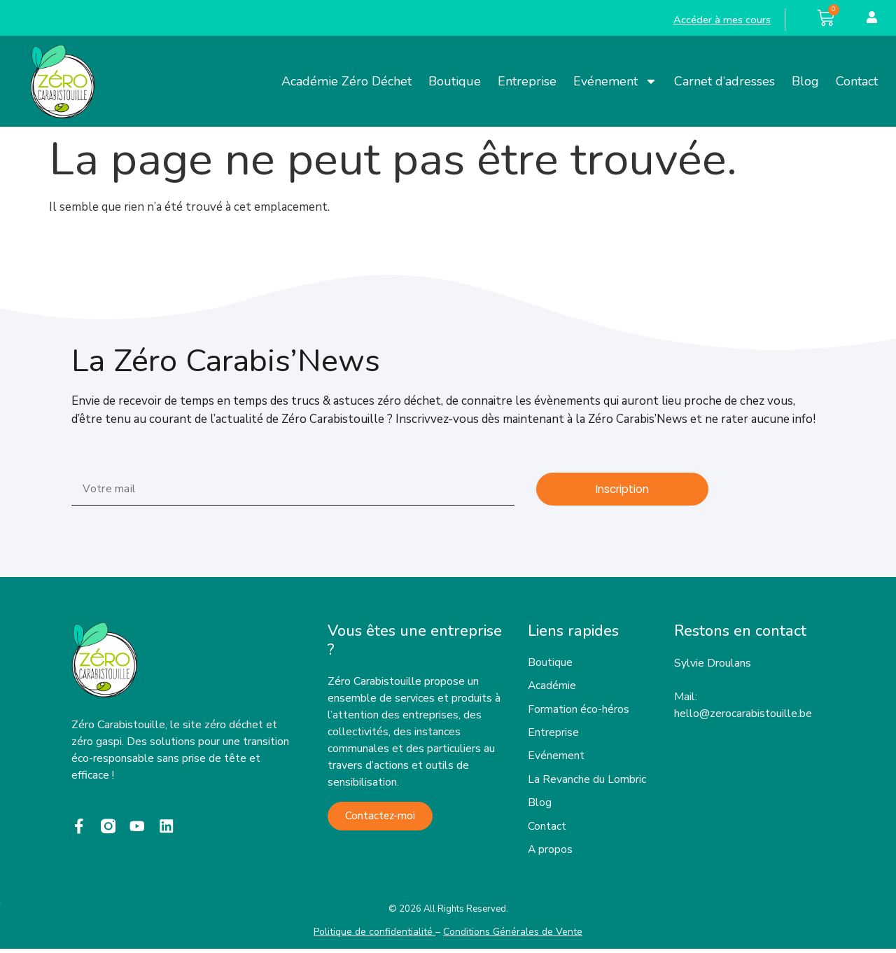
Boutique (454, 81)
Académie (552, 687)
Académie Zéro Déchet (346, 81)
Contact (857, 81)
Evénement (615, 81)
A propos (550, 853)
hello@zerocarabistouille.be (743, 713)
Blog (805, 81)
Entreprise (527, 81)
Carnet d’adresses (724, 81)
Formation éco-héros (578, 710)
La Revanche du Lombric (587, 782)
